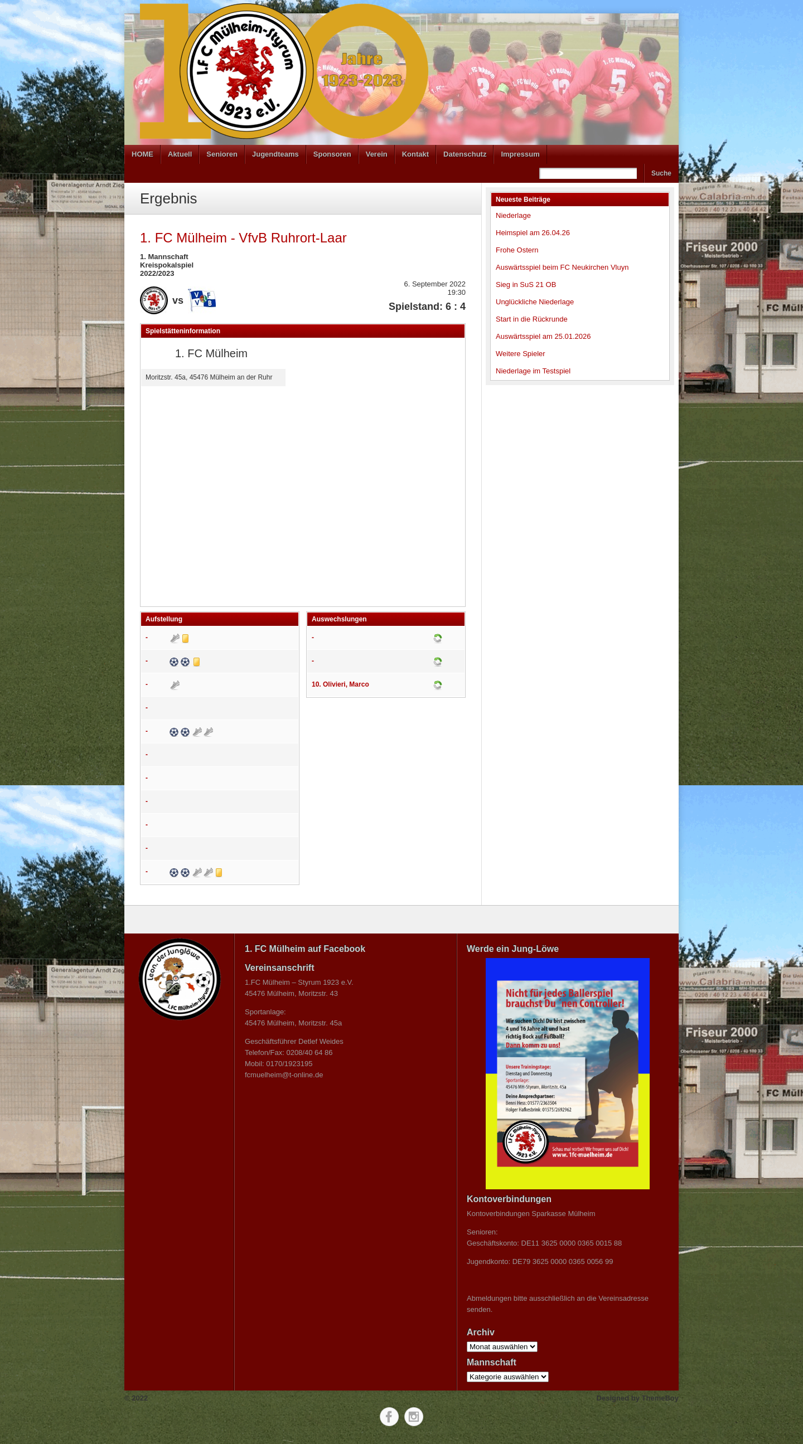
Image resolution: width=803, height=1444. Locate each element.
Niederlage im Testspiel (533, 371)
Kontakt (415, 154)
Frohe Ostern (517, 250)
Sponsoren (332, 154)
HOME (142, 154)
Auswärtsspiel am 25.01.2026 (543, 336)
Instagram (414, 1417)
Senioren (222, 154)
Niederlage (513, 215)
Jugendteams (275, 154)
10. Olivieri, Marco (340, 684)
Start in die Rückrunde (532, 319)
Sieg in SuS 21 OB (526, 284)
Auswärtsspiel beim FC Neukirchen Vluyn (562, 267)
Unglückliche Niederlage (535, 302)
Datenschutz (464, 154)
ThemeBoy (660, 1398)
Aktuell (180, 154)
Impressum (520, 154)
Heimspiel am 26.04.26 (533, 232)
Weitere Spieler (520, 353)
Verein (377, 154)
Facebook (389, 1417)
